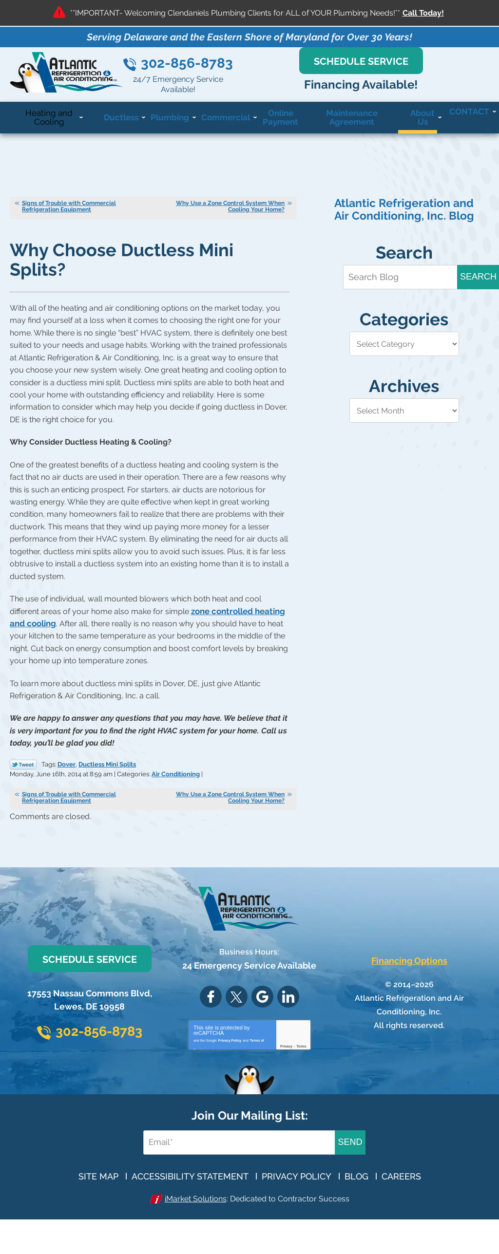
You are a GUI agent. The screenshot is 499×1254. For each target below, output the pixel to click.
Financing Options (409, 990)
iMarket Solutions (192, 1231)
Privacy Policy (229, 1067)
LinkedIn (288, 1026)
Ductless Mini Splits (107, 771)
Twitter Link (23, 772)
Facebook (211, 1026)
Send (350, 1175)
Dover (67, 771)
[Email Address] (231, 1176)
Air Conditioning (207, 780)
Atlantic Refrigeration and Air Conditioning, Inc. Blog (404, 220)
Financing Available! (416, 95)
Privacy (286, 1075)
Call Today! (423, 13)
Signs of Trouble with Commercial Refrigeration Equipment (69, 217)
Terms (301, 1075)
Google (262, 1026)
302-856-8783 (277, 74)
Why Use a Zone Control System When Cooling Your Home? (230, 217)
